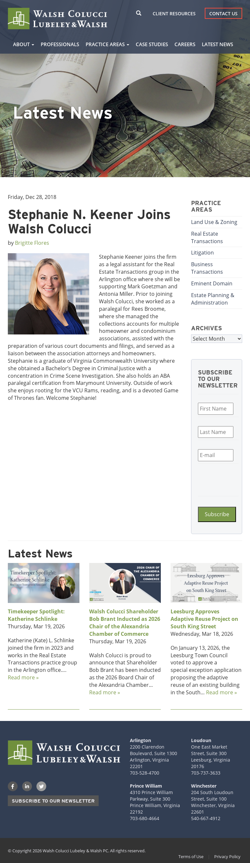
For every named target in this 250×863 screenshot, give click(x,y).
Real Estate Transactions (207, 237)
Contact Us (223, 13)
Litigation (202, 252)
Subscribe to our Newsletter (53, 801)
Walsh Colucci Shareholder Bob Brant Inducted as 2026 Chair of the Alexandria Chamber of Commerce (124, 622)
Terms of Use (190, 856)
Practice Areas (107, 44)
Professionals (60, 44)
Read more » (23, 677)
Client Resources (174, 13)
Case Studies (152, 44)
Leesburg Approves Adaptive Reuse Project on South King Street (204, 619)
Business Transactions (207, 268)
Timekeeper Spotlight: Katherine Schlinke (36, 615)
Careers (184, 44)
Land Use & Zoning (214, 222)
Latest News (217, 44)
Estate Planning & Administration (212, 299)
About (23, 44)
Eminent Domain (211, 283)
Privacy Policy (227, 856)
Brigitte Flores (32, 242)
